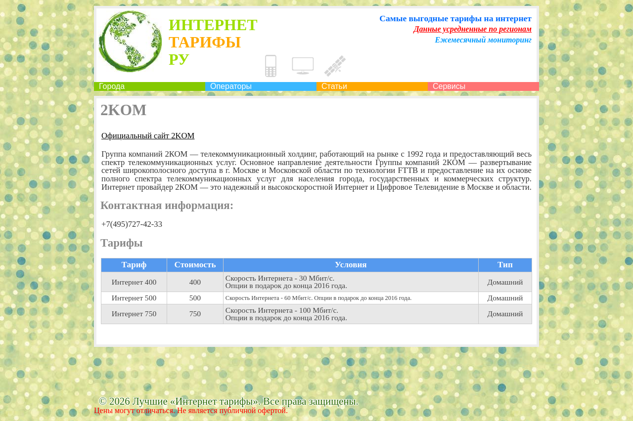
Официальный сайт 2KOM (147, 136)
